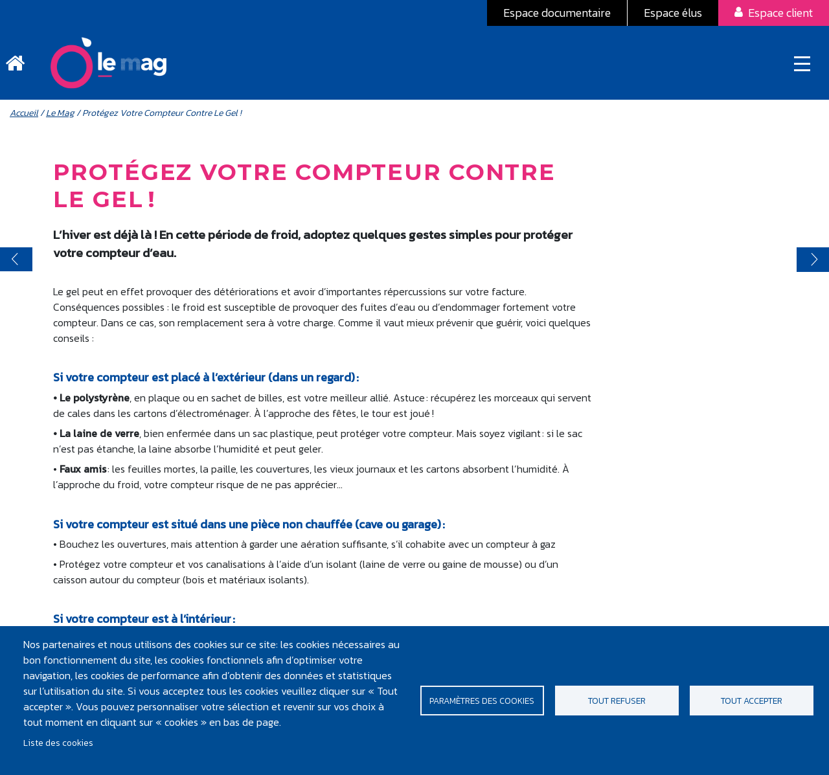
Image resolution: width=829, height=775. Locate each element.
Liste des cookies (58, 742)
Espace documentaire (557, 12)
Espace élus (673, 12)
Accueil (24, 113)
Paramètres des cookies (481, 700)
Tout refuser (617, 700)
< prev (16, 260)
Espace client (780, 12)
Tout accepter (751, 700)
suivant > (813, 260)
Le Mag (60, 113)
